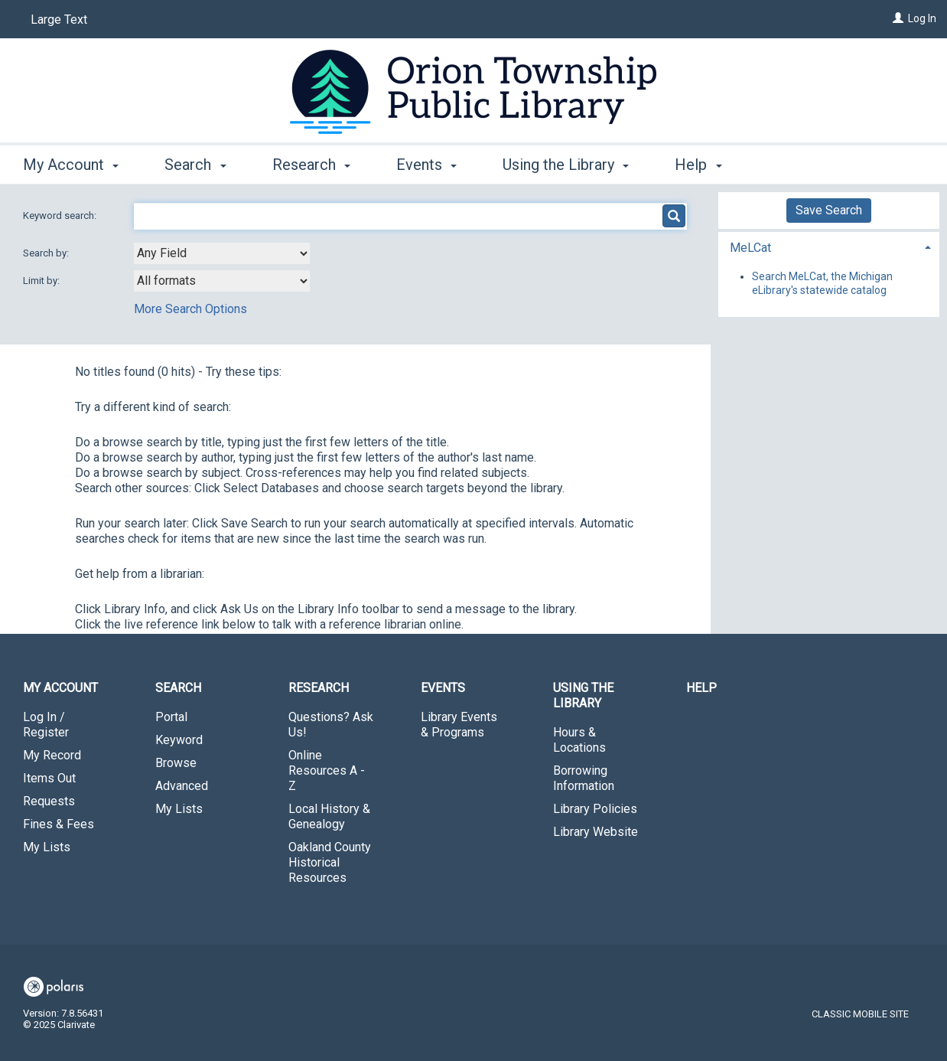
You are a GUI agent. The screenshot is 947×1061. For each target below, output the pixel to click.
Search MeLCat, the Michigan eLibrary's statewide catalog (822, 283)
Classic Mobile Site (860, 1014)
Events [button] (426, 164)
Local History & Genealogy (329, 816)
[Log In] (898, 18)
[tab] (829, 246)
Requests (49, 801)
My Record (52, 755)
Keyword (179, 740)
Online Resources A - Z (326, 770)
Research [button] (311, 164)
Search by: (47, 253)
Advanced (181, 786)
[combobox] (222, 253)
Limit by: (42, 280)
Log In (922, 18)
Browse (176, 763)
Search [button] (195, 164)
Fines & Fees (58, 824)
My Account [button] (71, 164)
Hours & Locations (579, 740)
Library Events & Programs (459, 724)
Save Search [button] (829, 210)
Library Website (595, 831)
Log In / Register (46, 724)
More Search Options (190, 309)
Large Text (59, 19)
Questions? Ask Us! (330, 724)
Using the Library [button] (566, 164)
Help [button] (698, 164)
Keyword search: (61, 215)
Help (701, 688)
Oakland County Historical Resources (329, 862)
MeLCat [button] (750, 247)
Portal (171, 717)
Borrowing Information (583, 778)
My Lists (46, 847)
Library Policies (595, 808)
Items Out (49, 778)
